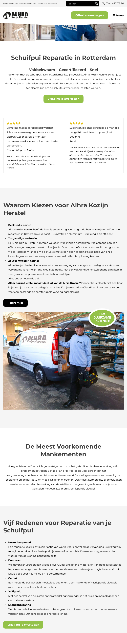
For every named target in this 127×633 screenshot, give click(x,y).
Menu (118, 15)
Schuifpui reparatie (18, 3)
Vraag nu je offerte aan (63, 98)
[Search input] (81, 3)
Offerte (89, 15)
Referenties (15, 302)
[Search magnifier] (96, 3)
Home (5, 3)
